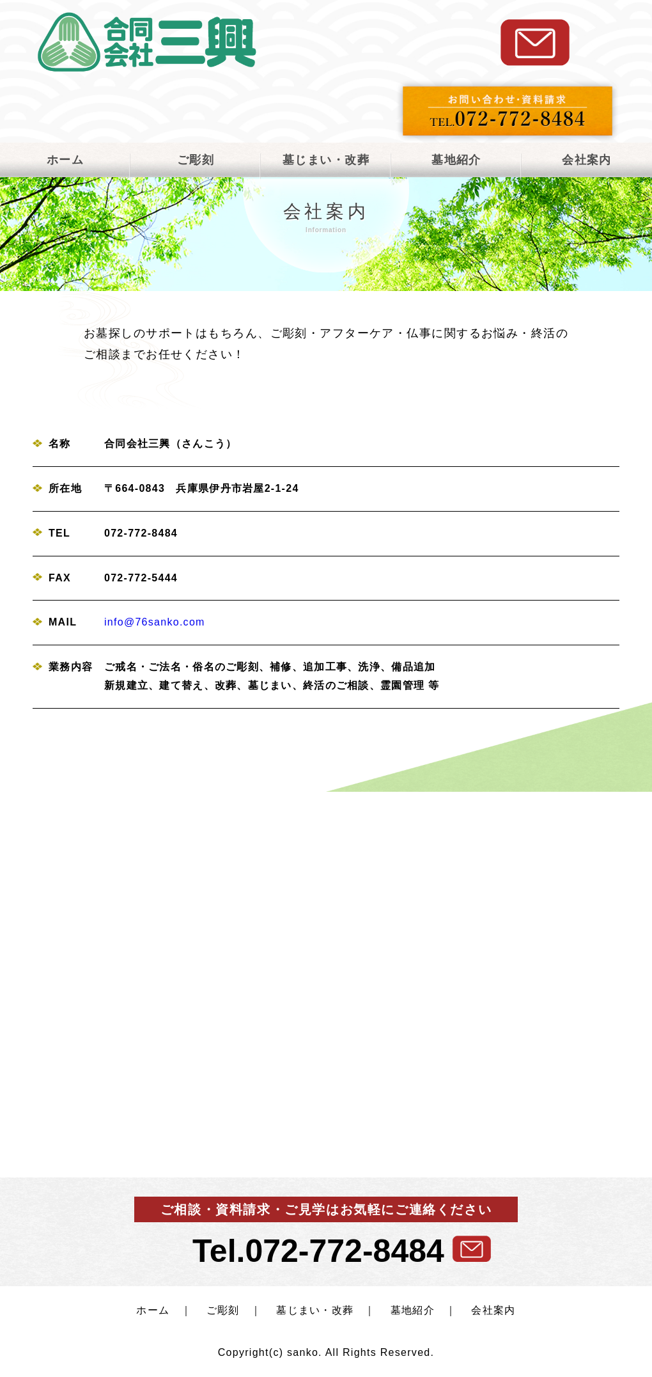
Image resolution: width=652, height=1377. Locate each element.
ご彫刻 (195, 159)
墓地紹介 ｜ (418, 1310)
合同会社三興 (147, 42)
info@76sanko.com (154, 622)
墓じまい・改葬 (326, 159)
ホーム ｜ (163, 1310)
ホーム (65, 159)
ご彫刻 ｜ (229, 1310)
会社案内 (587, 159)
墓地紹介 (456, 159)
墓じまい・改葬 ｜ (320, 1310)
